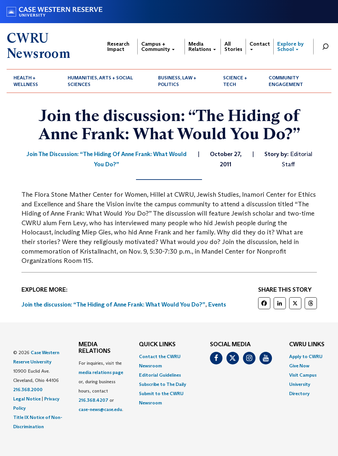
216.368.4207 (93, 400)
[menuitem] (34, 81)
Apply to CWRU (305, 356)
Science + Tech (235, 81)
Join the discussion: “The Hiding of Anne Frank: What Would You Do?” (113, 304)
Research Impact (118, 46)
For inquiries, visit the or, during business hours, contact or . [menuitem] (101, 386)
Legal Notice (27, 399)
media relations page (101, 372)
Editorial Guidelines (160, 375)
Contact (260, 45)
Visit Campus (303, 375)
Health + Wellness (26, 81)
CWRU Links (306, 344)
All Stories (233, 46)
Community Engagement (286, 81)
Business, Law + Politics (177, 81)
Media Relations (202, 46)
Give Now (299, 366)
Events (217, 304)
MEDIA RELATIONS (95, 347)
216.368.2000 (28, 390)
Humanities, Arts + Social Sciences (100, 81)
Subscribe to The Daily (162, 384)
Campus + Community (158, 46)
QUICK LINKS (157, 344)
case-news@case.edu (100, 409)
